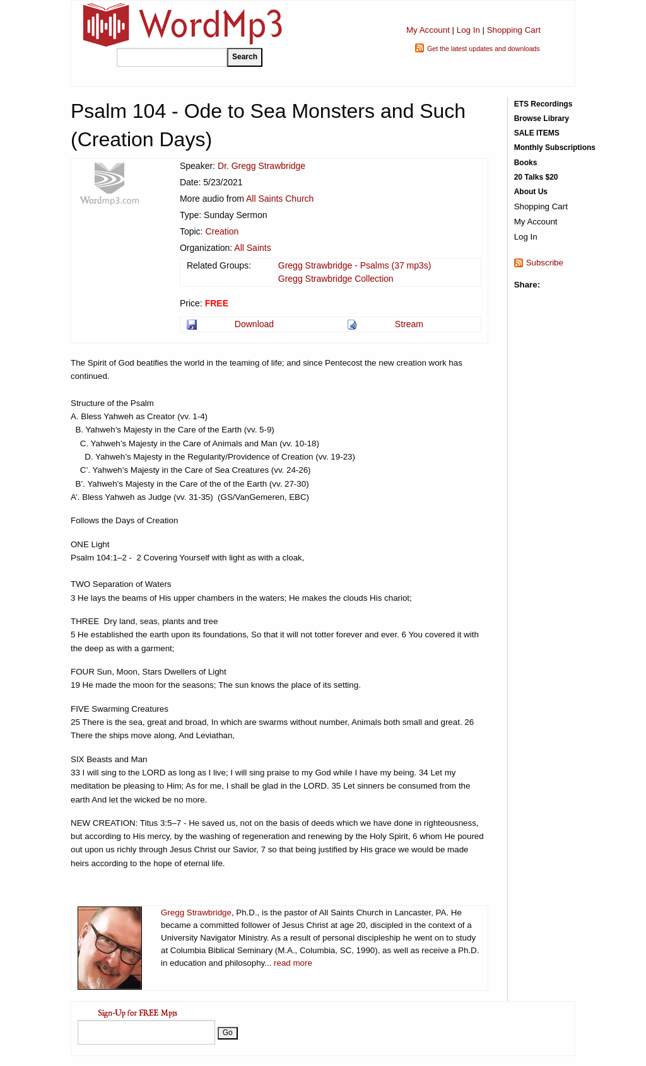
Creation (221, 231)
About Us (531, 191)
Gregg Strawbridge (196, 912)
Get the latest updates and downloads (483, 48)
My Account (428, 30)
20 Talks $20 (536, 177)
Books (525, 162)
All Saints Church (280, 199)
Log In (468, 30)
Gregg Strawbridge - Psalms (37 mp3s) (355, 265)
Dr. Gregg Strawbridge (261, 166)
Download (254, 324)
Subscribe (544, 262)
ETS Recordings (543, 104)
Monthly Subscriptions (555, 147)
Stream (409, 324)
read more (293, 963)
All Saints (252, 248)
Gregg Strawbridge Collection (336, 279)
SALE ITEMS (537, 133)
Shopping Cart (514, 30)
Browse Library (541, 118)
